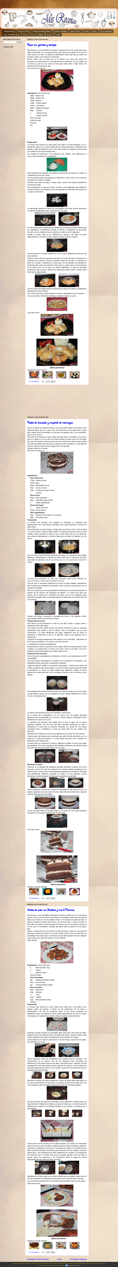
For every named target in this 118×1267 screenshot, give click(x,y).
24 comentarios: (34, 381)
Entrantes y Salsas (23, 31)
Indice (58, 35)
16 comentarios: (34, 1252)
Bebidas (41, 35)
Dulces (25, 35)
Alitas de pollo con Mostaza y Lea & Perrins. (50, 910)
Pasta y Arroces (75, 31)
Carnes (94, 31)
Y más (79, 1265)
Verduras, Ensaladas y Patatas (41, 31)
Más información (72, 1265)
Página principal (9, 31)
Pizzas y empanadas (106, 31)
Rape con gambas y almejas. (41, 45)
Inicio (59, 1259)
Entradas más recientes (38, 1259)
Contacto (50, 35)
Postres (33, 35)
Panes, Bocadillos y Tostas (11, 35)
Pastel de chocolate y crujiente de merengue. (50, 422)
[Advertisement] (57, 401)
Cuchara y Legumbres (60, 31)
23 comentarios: (34, 898)
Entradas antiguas (78, 1259)
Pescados (86, 31)
